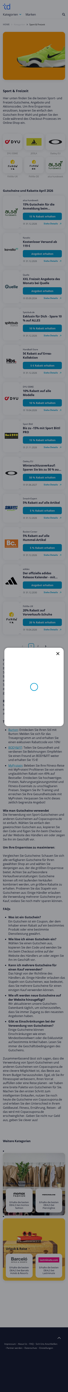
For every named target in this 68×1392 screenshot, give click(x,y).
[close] (57, 653)
